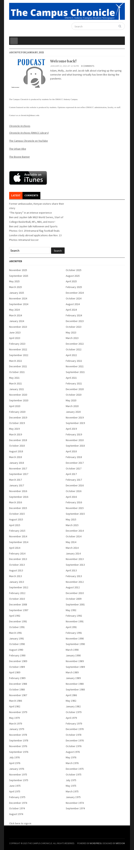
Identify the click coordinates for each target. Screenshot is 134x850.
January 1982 (73, 706)
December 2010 (75, 593)
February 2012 (17, 593)
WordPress (96, 843)
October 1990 (17, 644)
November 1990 (75, 638)
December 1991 (18, 621)
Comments (31, 195)
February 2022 (74, 361)
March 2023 (72, 338)
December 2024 (75, 292)
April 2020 (14, 406)
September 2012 (18, 587)
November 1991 (75, 621)
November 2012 (75, 582)
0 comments (87, 65)
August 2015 (16, 519)
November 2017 (18, 468)
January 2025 (16, 292)
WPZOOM (120, 843)
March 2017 (15, 479)
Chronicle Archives (19, 126)
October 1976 (73, 746)
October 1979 (73, 712)
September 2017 (18, 474)
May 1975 (71, 785)
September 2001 (75, 604)
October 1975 (73, 774)
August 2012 (73, 587)
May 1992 (71, 610)
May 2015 (71, 519)
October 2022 (73, 349)
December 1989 (18, 661)
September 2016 (18, 497)
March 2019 (15, 434)
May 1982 (71, 700)
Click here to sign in (20, 823)
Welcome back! (63, 61)
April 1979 (71, 718)
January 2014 (73, 553)
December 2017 (75, 462)
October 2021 (17, 372)
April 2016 (71, 497)
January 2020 (73, 411)
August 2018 (16, 451)
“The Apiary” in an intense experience (30, 212)
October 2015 (17, 513)
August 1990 (16, 649)
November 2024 (18, 298)
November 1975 (18, 774)
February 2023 (17, 343)
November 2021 (75, 366)
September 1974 (75, 808)
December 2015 (18, 508)
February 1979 (74, 723)
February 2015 (17, 530)
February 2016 (74, 502)
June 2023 (15, 332)
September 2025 (18, 276)
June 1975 (15, 785)
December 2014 (75, 530)
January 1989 (73, 678)
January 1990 (73, 655)
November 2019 (75, 417)
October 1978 (73, 734)
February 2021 (74, 383)
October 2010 (17, 598)
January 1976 (16, 768)
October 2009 (73, 598)
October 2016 (73, 491)
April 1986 (71, 695)
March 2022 (15, 361)
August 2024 (73, 304)
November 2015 (75, 508)
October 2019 (17, 423)
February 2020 (17, 411)
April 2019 (71, 428)
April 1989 (14, 672)
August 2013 (16, 570)
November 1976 (18, 746)
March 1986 (15, 700)
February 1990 (17, 655)
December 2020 (75, 389)
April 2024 (71, 309)
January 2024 (16, 321)
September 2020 (18, 400)
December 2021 (18, 366)
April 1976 (14, 763)
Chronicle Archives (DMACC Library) (29, 132)
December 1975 (75, 768)
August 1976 (73, 752)
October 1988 (17, 689)
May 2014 (71, 542)
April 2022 (71, 355)
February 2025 (74, 287)
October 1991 (17, 627)
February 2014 (17, 553)
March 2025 (15, 287)
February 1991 (74, 633)
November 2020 (18, 394)
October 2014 (73, 536)
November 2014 (18, 536)
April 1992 (14, 615)
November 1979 (18, 712)
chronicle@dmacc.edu (30, 115)
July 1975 (71, 780)
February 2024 (74, 315)
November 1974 (75, 803)
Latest (15, 195)
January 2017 (16, 485)
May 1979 (14, 718)
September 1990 (75, 644)
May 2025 (14, 281)
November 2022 (18, 349)
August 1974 (16, 814)
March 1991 (15, 633)
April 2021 (71, 377)
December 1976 (75, 740)
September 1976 (18, 752)
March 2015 (72, 525)
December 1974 (18, 803)
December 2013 (18, 559)
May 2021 (14, 377)
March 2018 (15, 457)
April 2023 (14, 338)
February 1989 (17, 678)
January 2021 (16, 389)
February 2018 (74, 457)
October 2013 (17, 564)
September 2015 (75, 513)
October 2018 (17, 445)
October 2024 (73, 298)
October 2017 (73, 468)
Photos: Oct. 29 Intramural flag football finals (34, 230)
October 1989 (17, 667)
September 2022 (18, 355)
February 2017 (74, 479)
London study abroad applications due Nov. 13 (35, 235)
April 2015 (14, 525)
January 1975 (73, 797)
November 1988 (75, 683)
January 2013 (16, 582)
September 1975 (18, 780)
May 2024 (14, 309)
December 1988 (18, 683)
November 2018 (75, 440)
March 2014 (72, 547)
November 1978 (18, 734)
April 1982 (14, 706)
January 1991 (16, 638)
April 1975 (14, 791)
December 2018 (18, 440)
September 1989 (75, 667)
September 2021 (75, 372)
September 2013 (75, 564)
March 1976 (72, 763)
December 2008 (18, 604)
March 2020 (72, 406)
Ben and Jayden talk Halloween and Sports (33, 226)
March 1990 (72, 649)
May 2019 (14, 428)
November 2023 (18, 326)
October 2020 (73, 394)
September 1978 (18, 740)
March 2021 (15, 383)
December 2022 (75, 343)
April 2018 (71, 451)
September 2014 (18, 542)
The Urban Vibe (17, 148)
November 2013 (75, 559)
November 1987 (18, 695)
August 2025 (73, 276)
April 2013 (71, 570)
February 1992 (74, 615)
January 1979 (16, 729)
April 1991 (71, 627)
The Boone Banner (19, 156)
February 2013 (74, 576)
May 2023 (71, 332)
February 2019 (74, 434)
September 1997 (18, 610)
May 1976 (71, 757)
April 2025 (71, 281)
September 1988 (75, 689)
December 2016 (75, 485)
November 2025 (18, 270)
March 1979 (15, 723)
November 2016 (18, 491)
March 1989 (72, 672)
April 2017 (71, 474)
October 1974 (17, 808)
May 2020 (71, 400)
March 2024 (15, 315)
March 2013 (15, 576)
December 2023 (75, 321)
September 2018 (75, 445)
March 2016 (15, 502)
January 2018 (16, 462)
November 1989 (75, 661)
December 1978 (75, 729)
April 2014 (14, 547)
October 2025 (73, 270)
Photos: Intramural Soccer (24, 240)
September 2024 (18, 304)
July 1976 (14, 757)
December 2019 (18, 417)
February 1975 (17, 797)
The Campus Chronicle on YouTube (28, 140)
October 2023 (73, 326)
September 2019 (75, 423)
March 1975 (72, 791)
